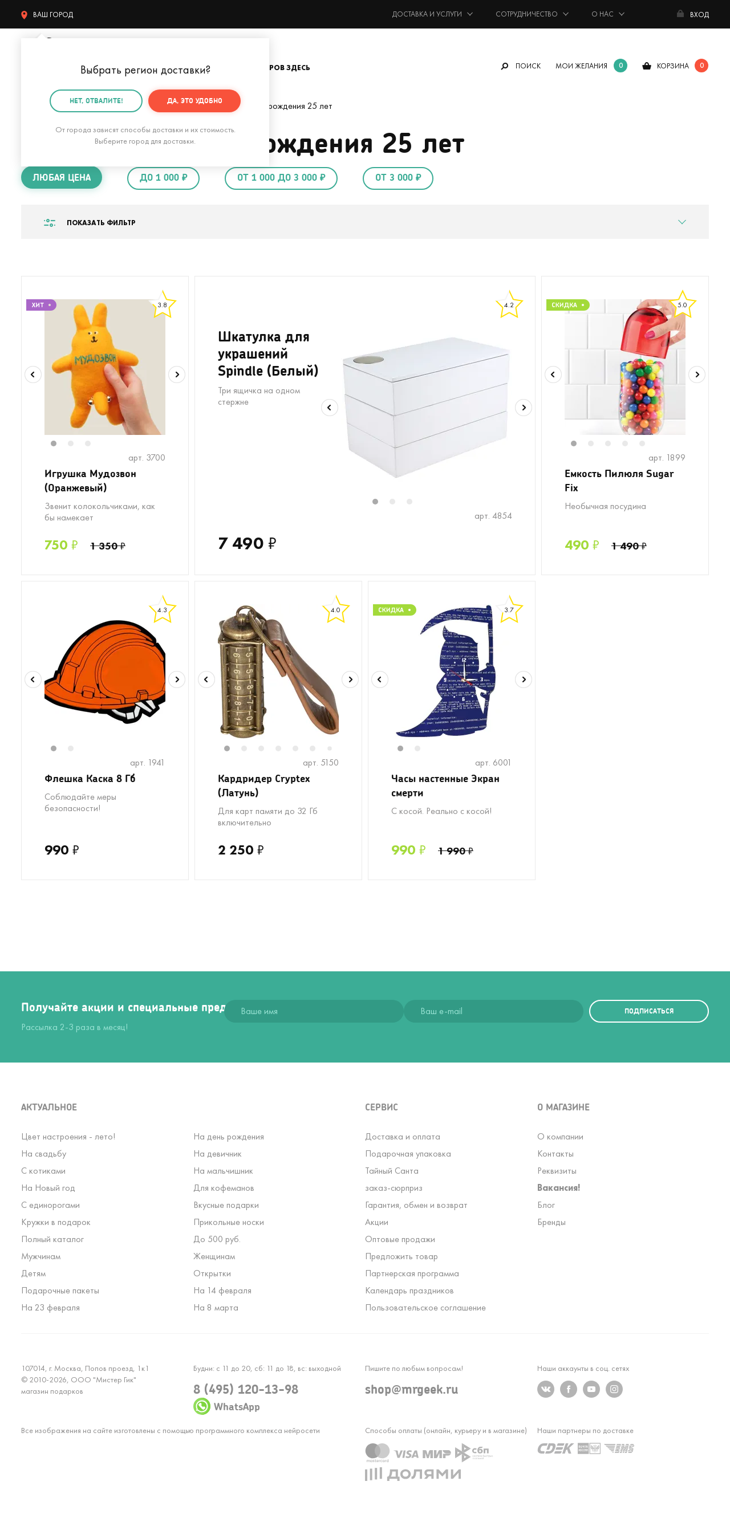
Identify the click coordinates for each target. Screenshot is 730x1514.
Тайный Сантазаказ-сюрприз (394, 1179)
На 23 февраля (50, 1307)
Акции (376, 1222)
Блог (546, 1205)
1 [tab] (59, 444)
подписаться (649, 1011)
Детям (33, 1273)
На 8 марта (215, 1307)
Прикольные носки (228, 1222)
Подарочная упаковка (408, 1153)
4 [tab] (630, 444)
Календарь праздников (409, 1290)
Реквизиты (557, 1171)
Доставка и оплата (402, 1136)
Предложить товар (401, 1256)
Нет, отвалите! (96, 99)
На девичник (217, 1153)
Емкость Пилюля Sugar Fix (619, 480)
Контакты (555, 1153)
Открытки (212, 1273)
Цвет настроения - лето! (68, 1136)
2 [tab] (76, 444)
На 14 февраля (222, 1290)
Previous (33, 374)
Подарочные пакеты (60, 1290)
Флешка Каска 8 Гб (90, 778)
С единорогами (50, 1205)
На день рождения (228, 1136)
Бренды (551, 1222)
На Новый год (48, 1188)
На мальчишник (223, 1171)
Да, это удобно (194, 99)
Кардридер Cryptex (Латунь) (264, 785)
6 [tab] (318, 749)
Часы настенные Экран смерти (445, 785)
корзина (673, 66)
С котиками (43, 1171)
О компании (560, 1136)
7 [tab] (333, 749)
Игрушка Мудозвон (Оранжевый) (90, 480)
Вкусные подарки (226, 1205)
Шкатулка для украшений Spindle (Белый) (268, 353)
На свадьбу (43, 1153)
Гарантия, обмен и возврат (416, 1205)
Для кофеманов (223, 1188)
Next (176, 374)
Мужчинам (40, 1256)
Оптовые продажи (400, 1239)
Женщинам (214, 1256)
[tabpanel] (104, 367)
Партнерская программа (412, 1273)
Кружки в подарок (56, 1222)
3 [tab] (93, 444)
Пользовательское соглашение (425, 1307)
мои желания (581, 66)
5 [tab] (648, 444)
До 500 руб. (217, 1239)
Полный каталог (52, 1239)
